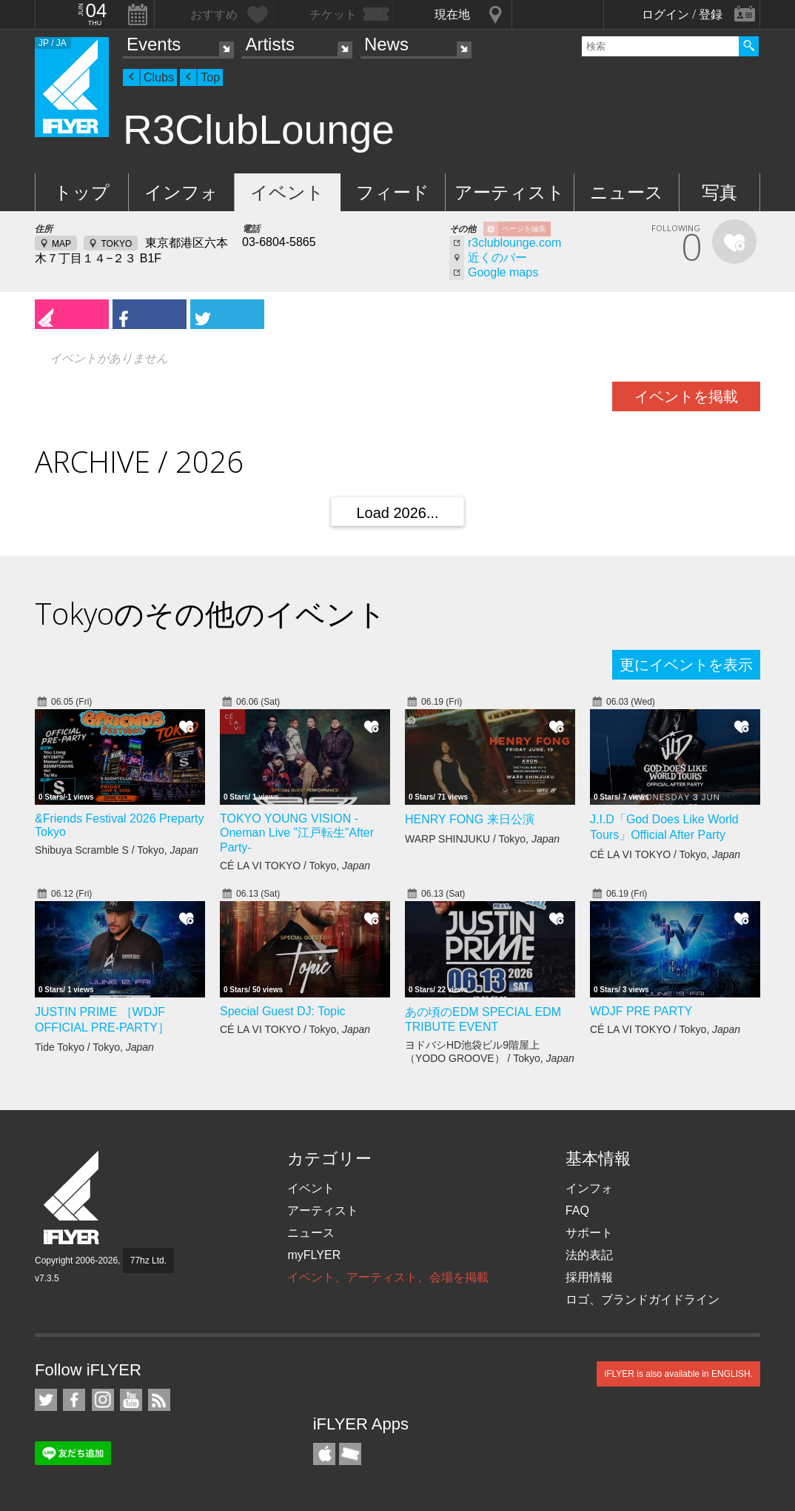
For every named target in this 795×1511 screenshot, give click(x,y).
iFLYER (73, 1198)
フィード (392, 192)
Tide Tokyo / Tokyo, (94, 1047)
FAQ (577, 1210)
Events (154, 44)
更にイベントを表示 (686, 665)
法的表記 (589, 1255)
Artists (270, 44)
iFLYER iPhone (324, 1454)
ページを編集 (524, 229)
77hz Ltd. (148, 1260)
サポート (589, 1232)
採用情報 (589, 1277)
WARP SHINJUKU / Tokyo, (482, 839)
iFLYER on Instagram (103, 1400)
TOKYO (116, 244)
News (386, 44)
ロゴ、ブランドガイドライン (642, 1299)
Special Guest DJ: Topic (283, 1011)
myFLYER (314, 1255)
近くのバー (497, 257)
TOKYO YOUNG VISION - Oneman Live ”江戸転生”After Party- (297, 833)
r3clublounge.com (514, 242)
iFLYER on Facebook (74, 1400)
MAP (61, 244)
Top (210, 77)
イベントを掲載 (686, 396)
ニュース (626, 192)
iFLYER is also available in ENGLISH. (678, 1374)
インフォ (181, 192)
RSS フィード (159, 1400)
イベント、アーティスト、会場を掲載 (388, 1277)
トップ (82, 192)
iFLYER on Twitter (46, 1400)
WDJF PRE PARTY (641, 1011)
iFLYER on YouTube (131, 1400)
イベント (287, 192)
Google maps (503, 272)
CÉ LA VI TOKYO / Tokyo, (295, 865)
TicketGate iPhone (350, 1454)
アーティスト (509, 192)
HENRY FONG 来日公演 (469, 819)
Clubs (159, 77)
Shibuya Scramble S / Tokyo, (116, 850)
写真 (719, 192)
